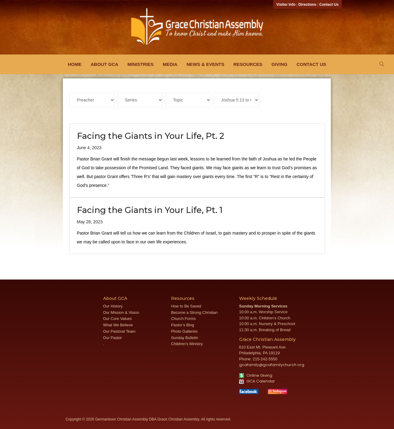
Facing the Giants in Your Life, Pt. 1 (150, 210)
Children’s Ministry (187, 343)
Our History (113, 306)
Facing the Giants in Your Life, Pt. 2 (150, 136)
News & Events (205, 64)
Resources (247, 64)
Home (75, 64)
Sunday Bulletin (184, 337)
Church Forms (183, 318)
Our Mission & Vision (121, 312)
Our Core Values (117, 318)
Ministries (140, 64)
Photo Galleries (184, 331)
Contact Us (329, 4)
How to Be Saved (186, 306)
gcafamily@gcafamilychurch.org (271, 365)
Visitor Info (285, 4)
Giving (279, 64)
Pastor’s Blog (182, 325)
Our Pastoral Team (119, 331)
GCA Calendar (257, 381)
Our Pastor (112, 337)
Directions (307, 4)
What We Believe (118, 325)
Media (170, 64)
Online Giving (255, 375)
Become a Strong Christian (194, 312)
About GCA (104, 64)
